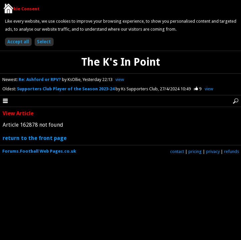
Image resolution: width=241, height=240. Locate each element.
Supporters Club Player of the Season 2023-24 (66, 88)
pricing (195, 151)
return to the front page (35, 138)
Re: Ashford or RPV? (40, 79)
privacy (213, 151)
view (120, 79)
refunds (231, 151)
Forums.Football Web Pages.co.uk (39, 151)
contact (177, 151)
